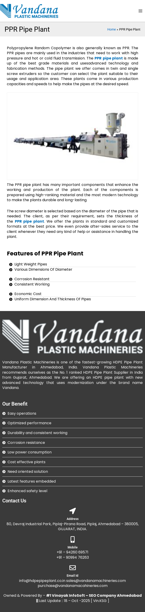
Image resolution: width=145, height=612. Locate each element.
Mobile (73, 547)
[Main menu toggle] (140, 10)
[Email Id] (72, 568)
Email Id (72, 575)
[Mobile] (72, 539)
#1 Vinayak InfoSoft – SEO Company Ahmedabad (94, 595)
